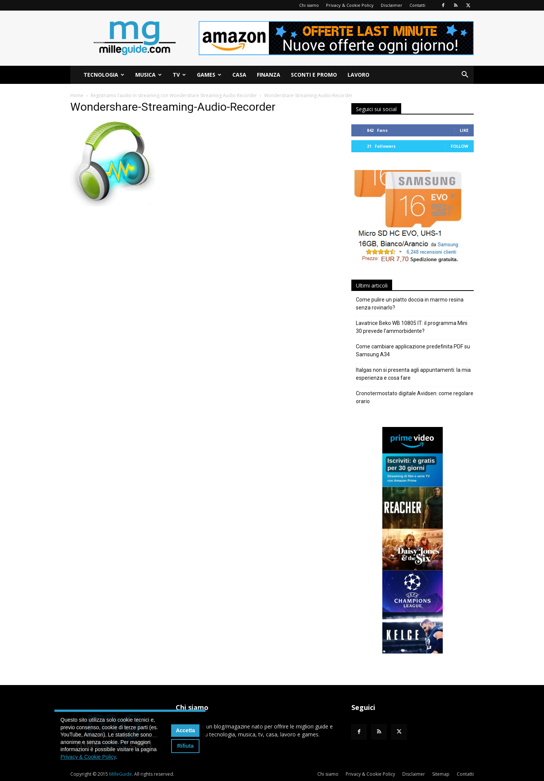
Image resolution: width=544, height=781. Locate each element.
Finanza (268, 74)
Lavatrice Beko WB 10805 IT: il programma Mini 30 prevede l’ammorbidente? (411, 327)
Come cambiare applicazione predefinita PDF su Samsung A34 (413, 350)
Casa (239, 74)
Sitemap (441, 774)
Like (464, 130)
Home (76, 95)
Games (209, 74)
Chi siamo (309, 5)
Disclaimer (391, 5)
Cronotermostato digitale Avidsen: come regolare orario (414, 397)
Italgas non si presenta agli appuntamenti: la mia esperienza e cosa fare (413, 374)
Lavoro (358, 74)
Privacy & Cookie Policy (350, 5)
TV (179, 74)
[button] (465, 75)
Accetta (185, 730)
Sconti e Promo (314, 74)
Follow (459, 146)
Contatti (417, 5)
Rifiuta (185, 746)
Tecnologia (103, 74)
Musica (148, 74)
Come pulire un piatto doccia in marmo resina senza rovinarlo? (410, 304)
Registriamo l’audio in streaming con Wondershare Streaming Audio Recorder (174, 95)
